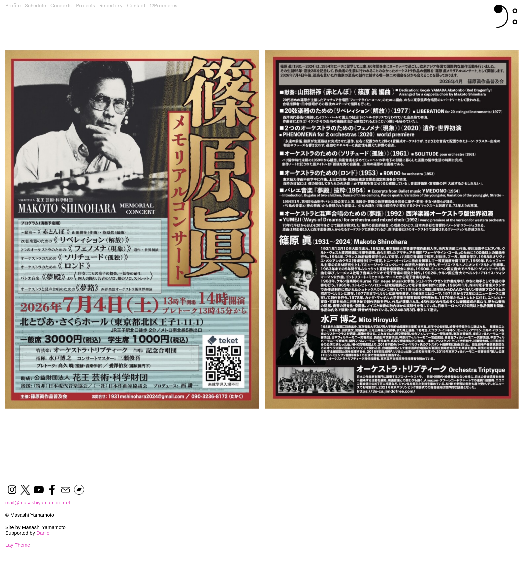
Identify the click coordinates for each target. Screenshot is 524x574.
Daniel (43, 533)
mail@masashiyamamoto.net (37, 502)
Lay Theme (17, 545)
